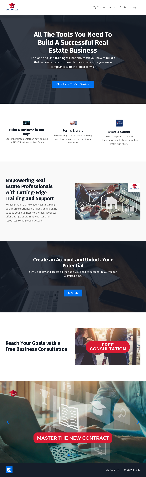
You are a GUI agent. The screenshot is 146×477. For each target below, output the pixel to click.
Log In (135, 7)
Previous (7, 422)
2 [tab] (73, 455)
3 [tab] (77, 455)
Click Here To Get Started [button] (72, 84)
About (113, 7)
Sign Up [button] (73, 293)
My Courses (100, 7)
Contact (124, 7)
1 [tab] (68, 455)
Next (138, 422)
